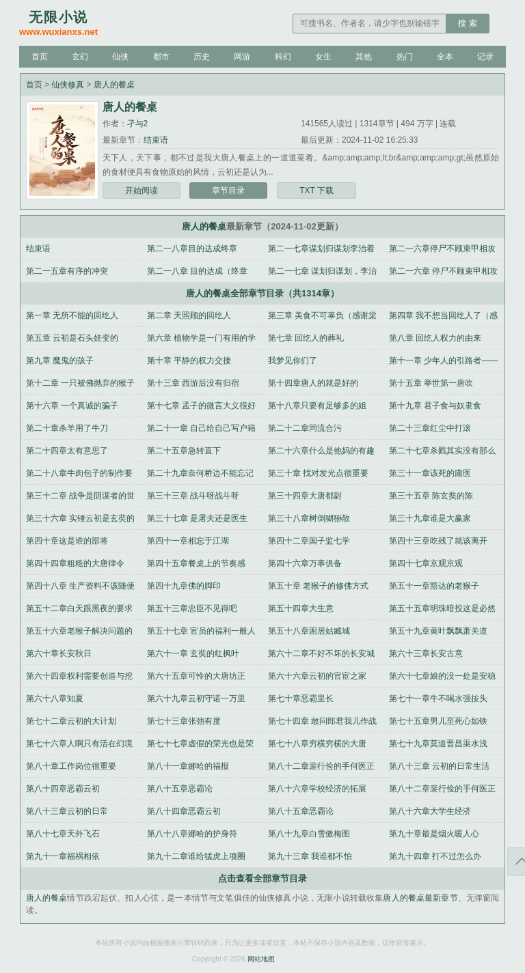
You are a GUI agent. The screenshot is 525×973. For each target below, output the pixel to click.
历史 (201, 56)
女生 (323, 56)
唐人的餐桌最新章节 (420, 898)
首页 (39, 56)
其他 (363, 56)
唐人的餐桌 (114, 84)
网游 (242, 56)
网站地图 (261, 959)
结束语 (156, 140)
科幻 (283, 56)
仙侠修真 (67, 84)
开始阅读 (141, 190)
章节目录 (228, 190)
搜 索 (467, 23)
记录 (485, 56)
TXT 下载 (316, 190)
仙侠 (120, 56)
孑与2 (137, 123)
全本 (445, 56)
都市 (161, 56)
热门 (404, 56)
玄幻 (80, 56)
